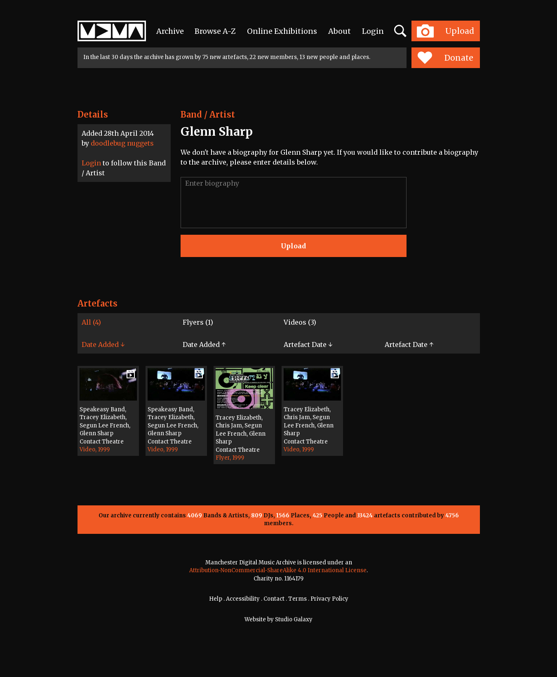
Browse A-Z (215, 31)
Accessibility (243, 598)
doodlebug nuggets (122, 143)
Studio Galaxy (294, 619)
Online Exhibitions (282, 31)
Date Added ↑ (204, 344)
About (339, 31)
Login (373, 31)
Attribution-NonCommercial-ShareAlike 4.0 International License (278, 570)
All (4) (91, 322)
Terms (297, 598)
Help (215, 598)
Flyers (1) (198, 322)
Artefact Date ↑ (409, 344)
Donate (445, 58)
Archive (170, 31)
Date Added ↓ (103, 344)
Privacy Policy (329, 598)
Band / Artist (208, 114)
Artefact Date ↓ (308, 344)
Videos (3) (300, 322)
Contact (273, 598)
